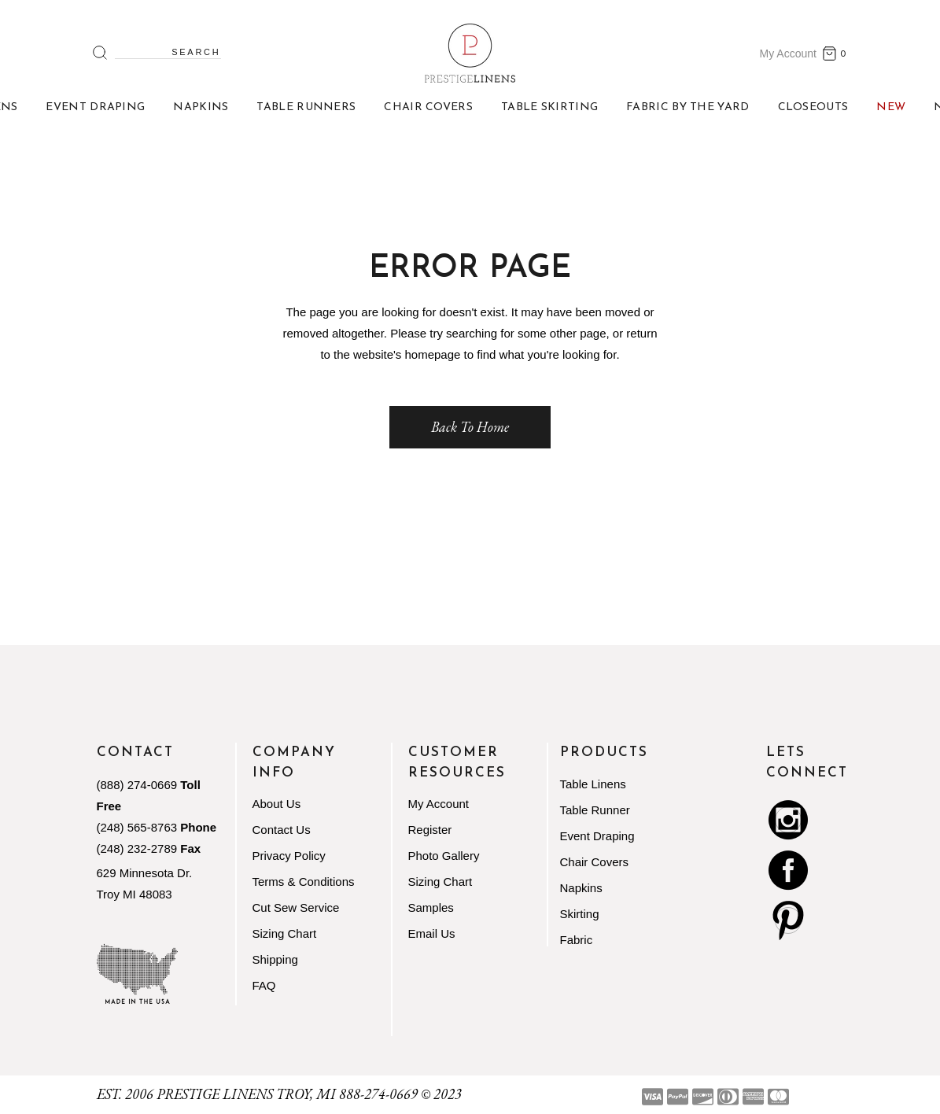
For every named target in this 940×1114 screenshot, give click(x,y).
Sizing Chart (285, 933)
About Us (277, 803)
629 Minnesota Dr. (145, 873)
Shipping (275, 959)
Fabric (576, 939)
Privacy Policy (289, 855)
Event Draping (597, 836)
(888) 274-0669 (137, 784)
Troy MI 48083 (134, 894)
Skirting (579, 913)
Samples (431, 907)
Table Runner (595, 810)
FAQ (264, 985)
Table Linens (593, 784)
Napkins (581, 888)
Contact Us (282, 829)
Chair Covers (594, 862)
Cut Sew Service (296, 907)
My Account (788, 53)
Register (430, 829)
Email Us (431, 933)
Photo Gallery (444, 855)
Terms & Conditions (304, 881)
